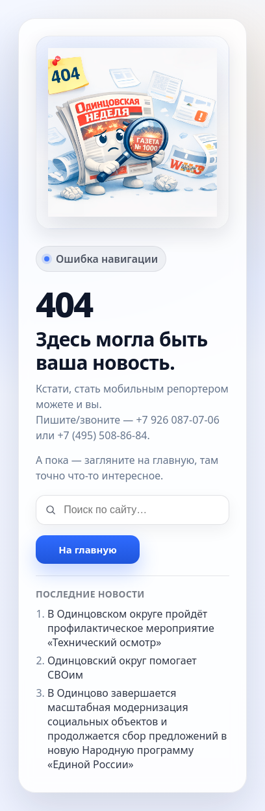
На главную (87, 549)
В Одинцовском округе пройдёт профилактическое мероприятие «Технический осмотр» (130, 628)
